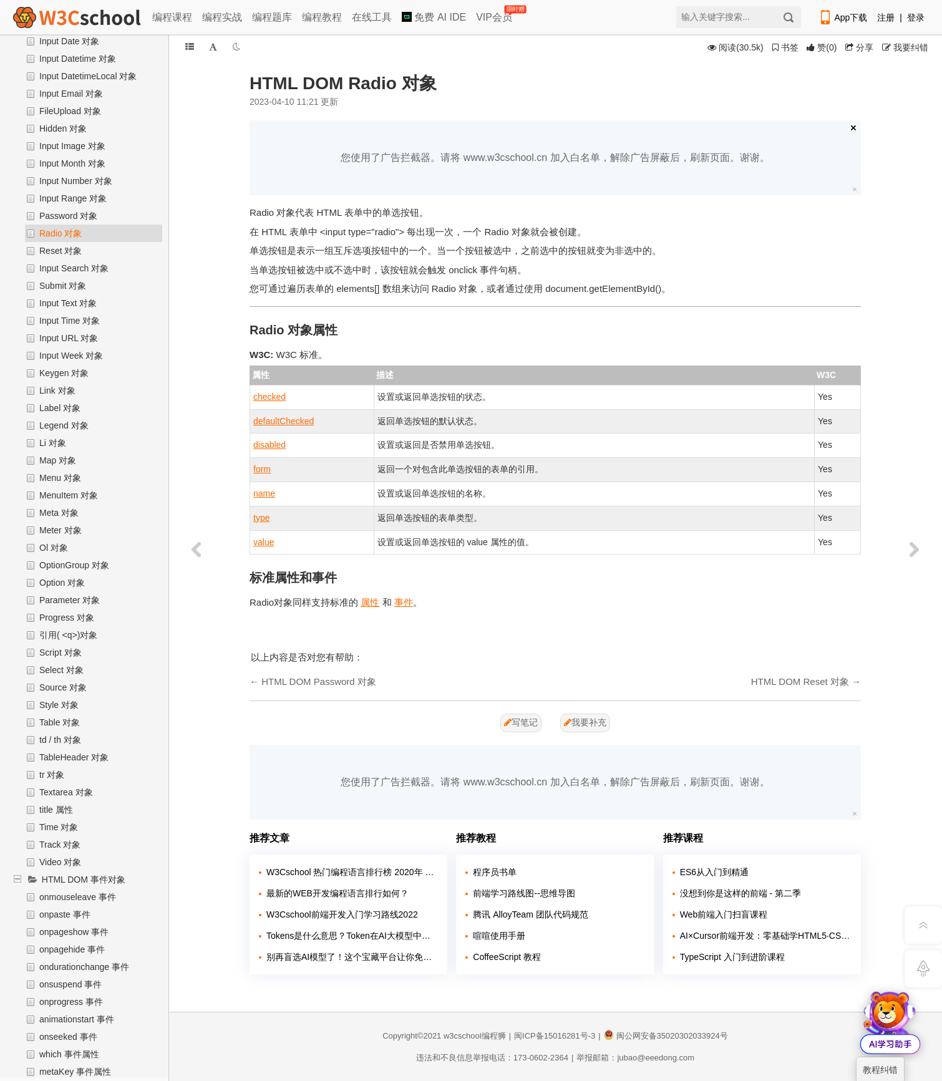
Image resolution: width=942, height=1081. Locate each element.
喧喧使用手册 (499, 936)
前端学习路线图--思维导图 (524, 893)
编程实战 (222, 17)
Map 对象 (57, 460)
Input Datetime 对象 (77, 59)
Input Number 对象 (75, 181)
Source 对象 (63, 687)
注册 (886, 17)
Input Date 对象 (69, 41)
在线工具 (372, 17)
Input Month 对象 (72, 163)
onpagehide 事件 (72, 949)
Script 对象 (60, 652)
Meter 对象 (60, 530)
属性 (370, 602)
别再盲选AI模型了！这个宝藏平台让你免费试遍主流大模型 (352, 957)
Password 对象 (68, 216)
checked (269, 397)
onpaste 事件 (64, 914)
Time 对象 (58, 827)
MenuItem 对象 (68, 495)
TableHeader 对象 (74, 757)
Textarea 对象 (66, 792)
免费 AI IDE (434, 17)
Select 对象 (61, 670)
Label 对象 (59, 408)
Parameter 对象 (69, 600)
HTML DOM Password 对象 (318, 681)
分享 (859, 47)
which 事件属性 (69, 1054)
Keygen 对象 (64, 373)
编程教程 (322, 17)
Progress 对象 (66, 618)
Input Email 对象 (71, 94)
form (262, 469)
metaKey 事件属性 (75, 1072)
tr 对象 (51, 775)
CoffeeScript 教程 (507, 957)
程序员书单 (495, 872)
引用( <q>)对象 (68, 635)
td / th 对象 (60, 740)
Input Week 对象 (71, 356)
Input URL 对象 (68, 338)
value (263, 542)
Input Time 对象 (69, 321)
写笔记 (521, 722)
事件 (403, 602)
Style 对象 (59, 705)
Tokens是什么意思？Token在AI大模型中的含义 (352, 936)
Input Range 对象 (73, 198)
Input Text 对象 (68, 303)
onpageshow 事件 (74, 932)
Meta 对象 (59, 513)
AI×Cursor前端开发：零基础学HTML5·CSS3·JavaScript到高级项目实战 (766, 936)
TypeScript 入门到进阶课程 (732, 957)
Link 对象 (57, 390)
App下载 (842, 17)
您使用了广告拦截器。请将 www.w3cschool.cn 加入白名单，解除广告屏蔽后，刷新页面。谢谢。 (555, 157)
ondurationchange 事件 (84, 967)
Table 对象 (59, 722)
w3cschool (463, 1035)
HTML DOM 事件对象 (83, 880)
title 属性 (56, 810)
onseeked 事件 (68, 1037)
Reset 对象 (60, 251)
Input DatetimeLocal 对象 (88, 76)
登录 (916, 17)
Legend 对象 (64, 425)
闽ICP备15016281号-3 (554, 1035)
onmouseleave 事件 (77, 897)
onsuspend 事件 (70, 984)
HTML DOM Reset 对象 (800, 681)
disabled (269, 445)
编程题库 (272, 17)
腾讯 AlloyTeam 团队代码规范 (530, 914)
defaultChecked (283, 421)
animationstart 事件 (76, 1019)
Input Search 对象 (74, 268)
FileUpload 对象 (70, 111)
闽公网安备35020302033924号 (666, 1035)
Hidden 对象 (63, 128)
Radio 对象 (60, 233)
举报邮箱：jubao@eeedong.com (635, 1057)
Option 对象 (62, 583)
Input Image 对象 (72, 146)
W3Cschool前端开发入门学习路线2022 (342, 914)
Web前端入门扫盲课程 (724, 914)
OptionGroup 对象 (74, 565)
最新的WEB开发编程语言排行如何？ (337, 893)
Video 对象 (60, 862)
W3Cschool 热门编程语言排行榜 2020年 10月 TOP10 (352, 872)
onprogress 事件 (71, 1002)
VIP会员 (495, 14)
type (261, 518)
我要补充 (585, 722)
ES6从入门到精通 (714, 872)
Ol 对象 (53, 548)
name (264, 493)
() (822, 47)
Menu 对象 (60, 478)
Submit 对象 (62, 286)
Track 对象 (59, 845)
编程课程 (172, 17)
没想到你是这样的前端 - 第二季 (740, 893)
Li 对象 (52, 443)
